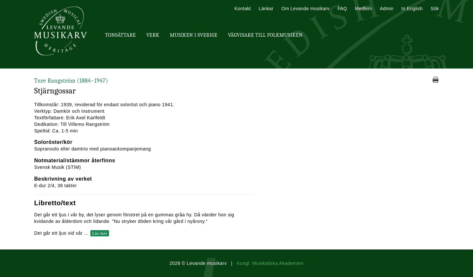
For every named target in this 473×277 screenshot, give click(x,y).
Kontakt (243, 8)
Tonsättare (120, 35)
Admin (386, 8)
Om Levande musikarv (306, 8)
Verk (152, 35)
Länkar (266, 8)
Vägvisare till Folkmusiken (265, 35)
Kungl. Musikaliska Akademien (270, 263)
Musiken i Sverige (193, 35)
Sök (435, 8)
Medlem (363, 8)
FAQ (342, 8)
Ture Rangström (71, 80)
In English (412, 8)
